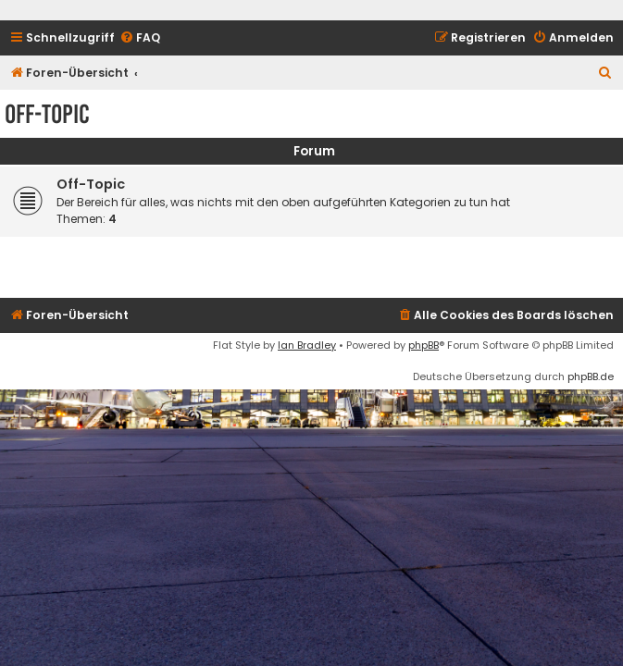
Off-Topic (47, 114)
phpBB (423, 345)
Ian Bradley (307, 345)
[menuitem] (139, 38)
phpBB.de (590, 376)
